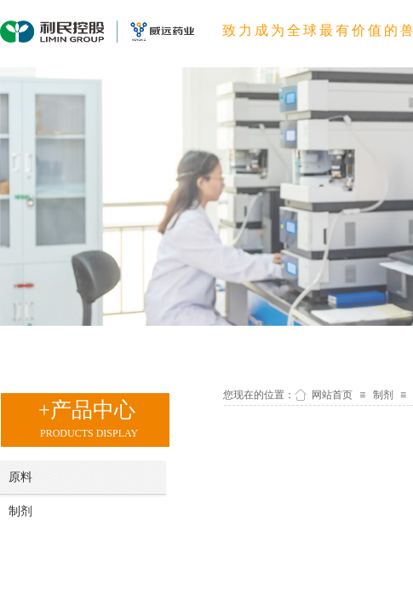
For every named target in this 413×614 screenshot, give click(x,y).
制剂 (383, 395)
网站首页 (332, 395)
